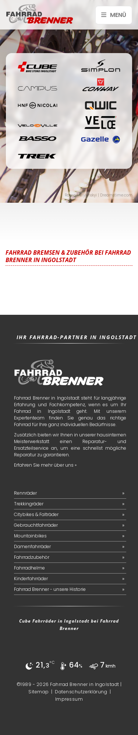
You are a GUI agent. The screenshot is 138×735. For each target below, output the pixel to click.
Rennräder (25, 493)
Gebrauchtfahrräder (36, 525)
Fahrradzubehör (31, 557)
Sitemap (38, 692)
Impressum (69, 699)
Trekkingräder (28, 504)
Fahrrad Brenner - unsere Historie (50, 589)
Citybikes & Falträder (36, 514)
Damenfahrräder (32, 546)
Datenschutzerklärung (81, 692)
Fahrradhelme (29, 568)
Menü (113, 15)
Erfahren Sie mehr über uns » (45, 465)
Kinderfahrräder (31, 578)
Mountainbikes (30, 536)
